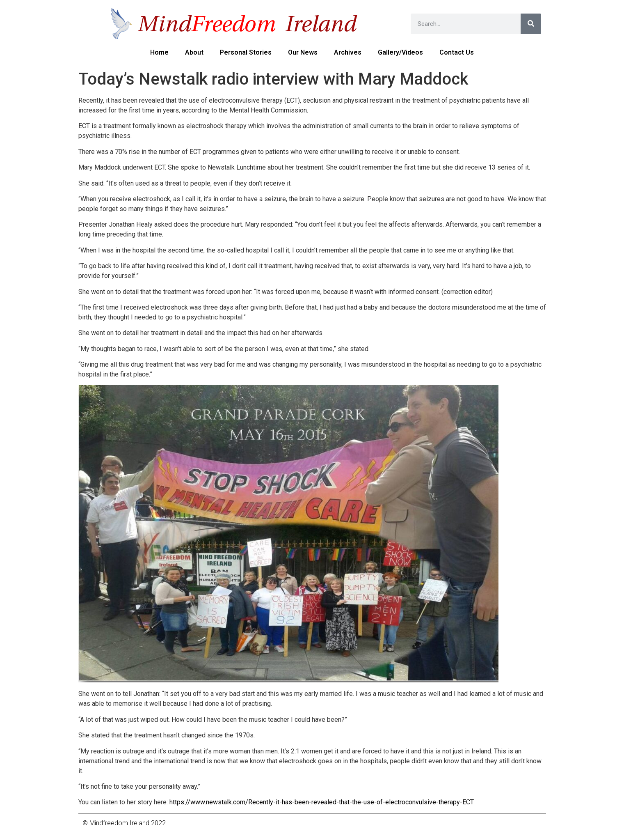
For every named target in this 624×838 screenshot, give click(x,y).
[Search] (531, 24)
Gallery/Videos (400, 52)
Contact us (456, 52)
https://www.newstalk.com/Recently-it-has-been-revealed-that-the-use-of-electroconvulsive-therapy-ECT (321, 802)
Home (159, 52)
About (194, 52)
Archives (347, 52)
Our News (303, 52)
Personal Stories (246, 52)
